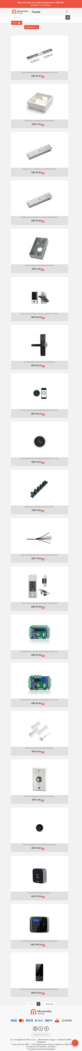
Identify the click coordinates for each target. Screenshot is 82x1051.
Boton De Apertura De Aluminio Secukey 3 (39, 796)
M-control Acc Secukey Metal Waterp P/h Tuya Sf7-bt (39, 410)
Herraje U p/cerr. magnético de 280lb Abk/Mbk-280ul (39, 217)
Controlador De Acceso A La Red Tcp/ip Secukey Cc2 (39, 700)
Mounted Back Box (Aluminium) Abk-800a (39, 265)
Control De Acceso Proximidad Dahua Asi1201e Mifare (39, 989)
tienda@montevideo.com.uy (25, 1040)
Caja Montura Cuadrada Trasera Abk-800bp (39, 121)
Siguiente (49, 1004)
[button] (31, 27)
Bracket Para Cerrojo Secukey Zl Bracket (39, 748)
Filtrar (16, 23)
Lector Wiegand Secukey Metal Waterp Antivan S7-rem (39, 458)
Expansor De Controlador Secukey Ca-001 (39, 507)
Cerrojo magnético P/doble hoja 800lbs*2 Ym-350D (39, 72)
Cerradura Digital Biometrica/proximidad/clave (39, 362)
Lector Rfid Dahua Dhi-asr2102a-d (39, 893)
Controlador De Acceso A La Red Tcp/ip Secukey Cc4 (39, 651)
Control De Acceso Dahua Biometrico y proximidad (39, 941)
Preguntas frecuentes (41, 1035)
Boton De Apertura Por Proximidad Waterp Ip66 (39, 844)
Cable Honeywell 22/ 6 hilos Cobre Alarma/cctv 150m (39, 555)
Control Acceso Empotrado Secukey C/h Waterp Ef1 (39, 603)
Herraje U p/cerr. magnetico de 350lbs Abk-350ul (39, 169)
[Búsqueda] (67, 17)
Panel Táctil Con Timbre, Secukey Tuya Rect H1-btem (39, 314)
